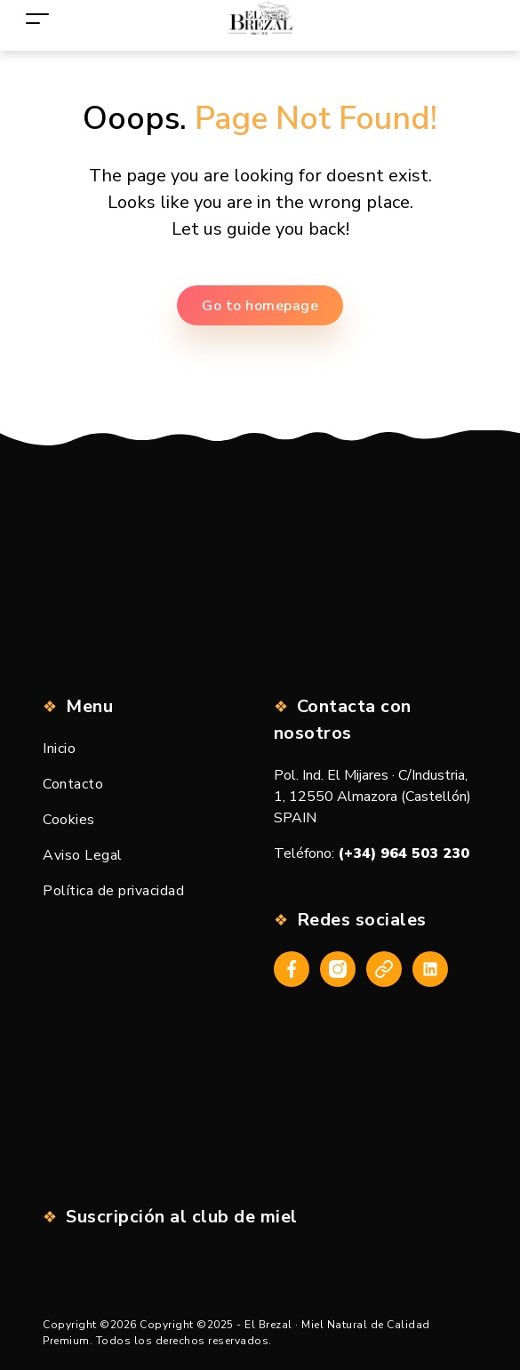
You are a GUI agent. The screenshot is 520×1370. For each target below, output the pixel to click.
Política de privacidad (113, 891)
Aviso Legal (83, 855)
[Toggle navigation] (37, 18)
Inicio (59, 748)
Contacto (73, 784)
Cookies (69, 819)
